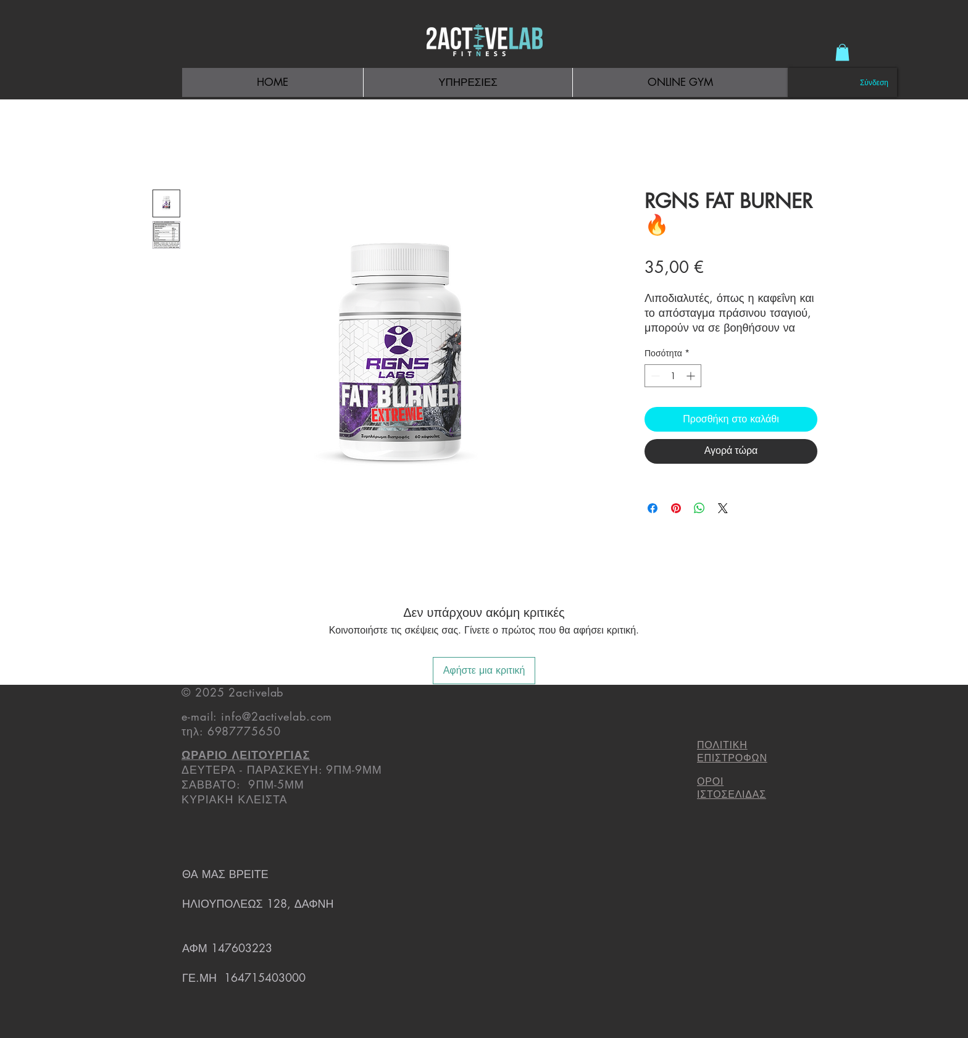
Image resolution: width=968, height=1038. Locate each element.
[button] (842, 52)
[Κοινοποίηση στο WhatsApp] (699, 508)
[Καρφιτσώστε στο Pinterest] (676, 508)
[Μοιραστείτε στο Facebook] (652, 508)
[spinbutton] (673, 376)
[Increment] (691, 376)
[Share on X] (723, 508)
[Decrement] (654, 376)
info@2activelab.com (276, 716)
